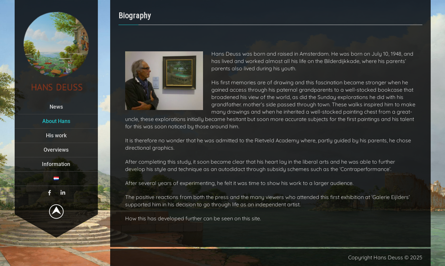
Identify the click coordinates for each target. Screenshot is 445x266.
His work (56, 135)
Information (56, 164)
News (56, 107)
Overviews (56, 150)
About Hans (56, 121)
